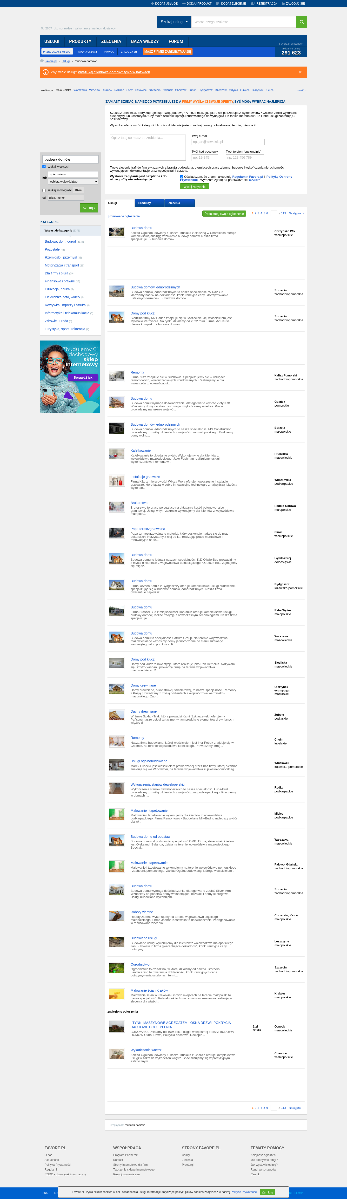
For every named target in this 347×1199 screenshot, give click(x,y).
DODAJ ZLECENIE (233, 3)
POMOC (109, 51)
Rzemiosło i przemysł (63, 257)
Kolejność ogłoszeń (263, 1155)
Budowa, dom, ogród (64, 241)
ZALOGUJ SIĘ (295, 3)
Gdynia (233, 90)
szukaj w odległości (57, 190)
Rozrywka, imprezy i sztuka (67, 305)
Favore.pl (79, 20)
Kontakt (118, 1160)
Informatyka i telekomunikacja (69, 313)
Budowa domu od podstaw (150, 836)
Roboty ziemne (142, 912)
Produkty (144, 203)
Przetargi (188, 1164)
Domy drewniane (143, 685)
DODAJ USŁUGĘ (166, 3)
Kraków (107, 90)
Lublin (192, 90)
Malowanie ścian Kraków (149, 990)
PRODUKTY (80, 41)
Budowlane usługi (144, 938)
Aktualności (52, 1160)
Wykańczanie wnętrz (146, 1050)
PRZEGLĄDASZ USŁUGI (57, 51)
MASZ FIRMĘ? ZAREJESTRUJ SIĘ (167, 51)
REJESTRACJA (267, 3)
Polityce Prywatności (244, 1192)
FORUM (176, 41)
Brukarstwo (139, 503)
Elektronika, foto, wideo (64, 297)
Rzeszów (221, 90)
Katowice (141, 90)
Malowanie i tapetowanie (149, 810)
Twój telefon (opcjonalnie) (243, 151)
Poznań (119, 90)
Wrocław (94, 90)
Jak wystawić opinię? (264, 1164)
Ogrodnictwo (140, 964)
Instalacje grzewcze (145, 477)
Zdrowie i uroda (58, 321)
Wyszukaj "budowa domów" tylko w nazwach (114, 72)
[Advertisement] (64, 124)
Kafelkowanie (141, 450)
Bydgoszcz (206, 90)
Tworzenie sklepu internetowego (133, 1169)
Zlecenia (174, 203)
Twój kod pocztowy (205, 151)
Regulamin (51, 1169)
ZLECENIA (111, 41)
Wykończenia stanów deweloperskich (159, 784)
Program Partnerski (125, 1155)
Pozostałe (55, 249)
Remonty (137, 372)
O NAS (45, 1193)
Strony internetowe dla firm (130, 1164)
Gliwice (245, 90)
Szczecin (154, 90)
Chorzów (180, 90)
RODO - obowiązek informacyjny (66, 1174)
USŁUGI (51, 41)
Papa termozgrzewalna (148, 529)
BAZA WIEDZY (145, 41)
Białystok (257, 90)
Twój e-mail (199, 135)
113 (283, 213)
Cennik (255, 1174)
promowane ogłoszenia (124, 216)
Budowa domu (141, 228)
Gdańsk (168, 90)
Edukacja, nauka (59, 289)
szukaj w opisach (55, 166)
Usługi (112, 203)
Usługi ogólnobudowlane (149, 761)
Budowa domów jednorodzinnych (155, 287)
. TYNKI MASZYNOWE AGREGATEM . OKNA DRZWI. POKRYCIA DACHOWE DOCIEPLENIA (181, 1025)
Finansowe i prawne (62, 281)
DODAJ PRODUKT (199, 3)
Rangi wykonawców (263, 1169)
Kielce (270, 90)
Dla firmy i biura (59, 273)
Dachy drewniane (144, 711)
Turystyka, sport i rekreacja (67, 329)
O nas (48, 1155)
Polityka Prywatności (58, 1164)
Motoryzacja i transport (64, 265)
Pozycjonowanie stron (127, 1174)
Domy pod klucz (143, 313)
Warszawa (80, 90)
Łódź (130, 90)
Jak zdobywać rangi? (264, 1160)
